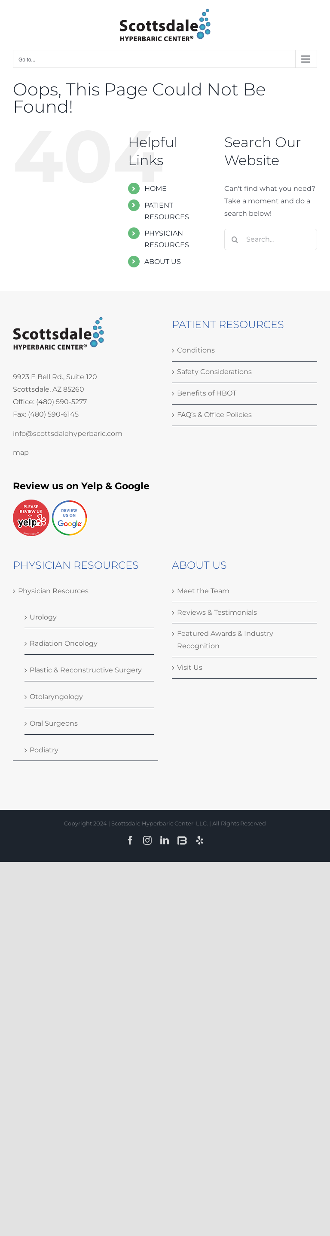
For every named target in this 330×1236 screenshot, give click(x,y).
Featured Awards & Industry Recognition (225, 639)
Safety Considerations (214, 372)
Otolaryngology (56, 697)
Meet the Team (203, 591)
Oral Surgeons (54, 723)
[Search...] (270, 239)
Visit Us (189, 667)
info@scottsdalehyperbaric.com (67, 433)
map (21, 452)
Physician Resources (53, 591)
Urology (43, 617)
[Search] (235, 239)
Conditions (196, 350)
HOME (155, 188)
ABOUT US (162, 262)
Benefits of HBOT (206, 393)
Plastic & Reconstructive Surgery (86, 670)
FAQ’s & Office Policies (214, 415)
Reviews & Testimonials (217, 612)
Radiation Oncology (64, 643)
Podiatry (44, 750)
